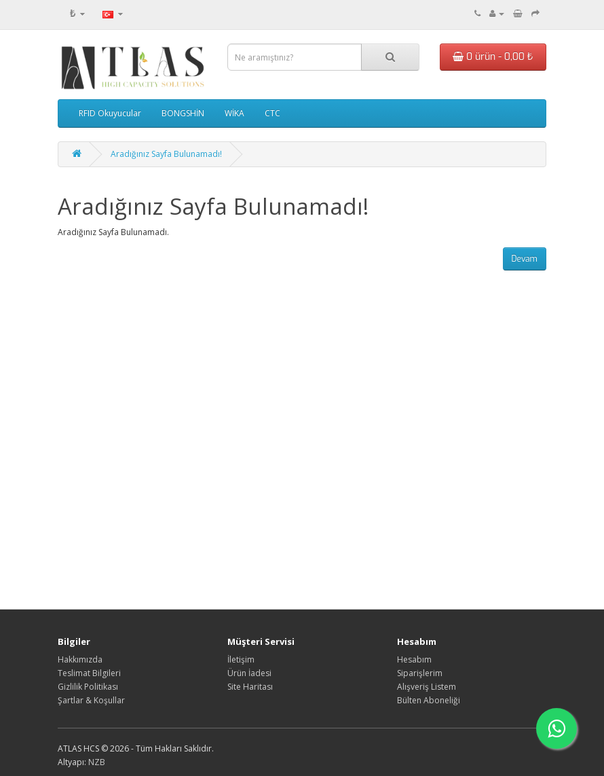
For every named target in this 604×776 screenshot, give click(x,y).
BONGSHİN (183, 113)
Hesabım (414, 659)
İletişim (240, 659)
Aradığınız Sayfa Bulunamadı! (166, 154)
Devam (524, 258)
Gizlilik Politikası (88, 686)
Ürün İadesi (249, 673)
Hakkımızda (80, 659)
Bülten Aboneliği (428, 700)
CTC (272, 113)
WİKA (234, 113)
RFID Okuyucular (110, 113)
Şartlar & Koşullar (91, 700)
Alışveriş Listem (426, 686)
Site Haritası (250, 686)
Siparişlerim (419, 673)
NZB (96, 762)
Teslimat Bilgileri (89, 673)
